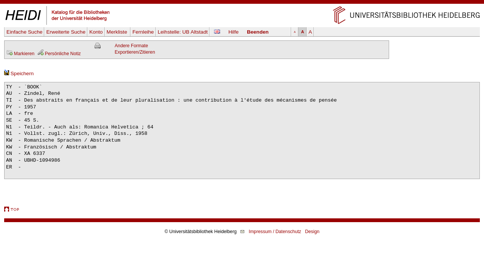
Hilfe (233, 32)
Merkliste (118, 32)
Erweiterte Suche (65, 32)
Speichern (19, 73)
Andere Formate (131, 45)
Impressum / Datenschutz (275, 231)
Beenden (257, 32)
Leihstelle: (183, 32)
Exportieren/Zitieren (135, 52)
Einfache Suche (24, 32)
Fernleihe (143, 32)
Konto (96, 32)
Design (312, 231)
